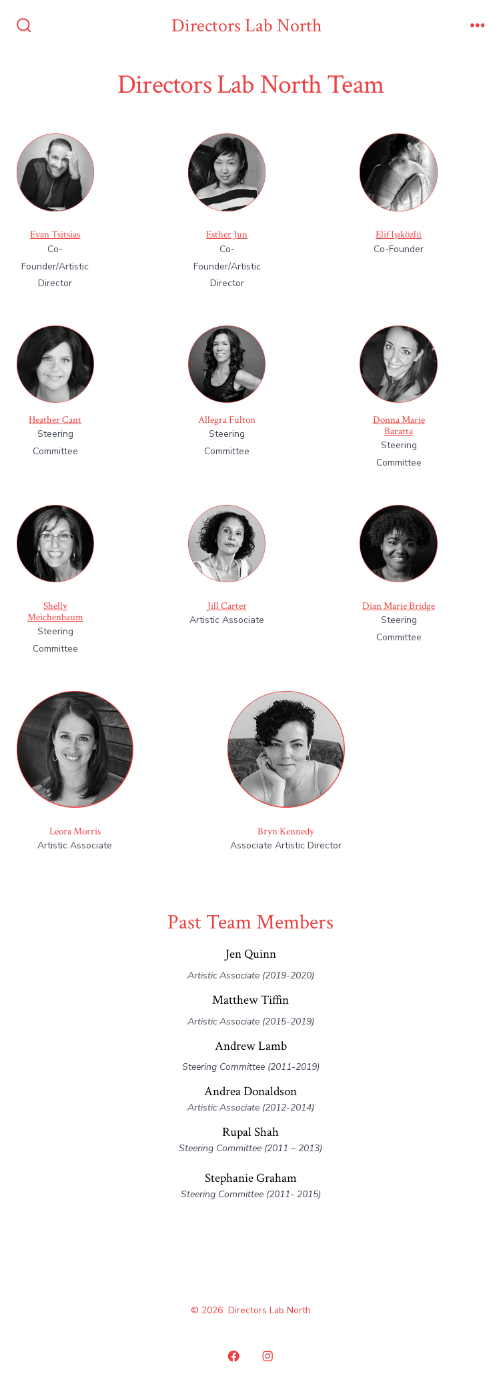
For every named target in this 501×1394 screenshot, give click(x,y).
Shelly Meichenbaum (55, 612)
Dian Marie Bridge (398, 606)
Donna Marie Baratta (399, 426)
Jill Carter (227, 606)
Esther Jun (226, 234)
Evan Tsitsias (55, 234)
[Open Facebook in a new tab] (233, 1357)
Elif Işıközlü (399, 234)
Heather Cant (55, 420)
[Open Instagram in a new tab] (268, 1357)
